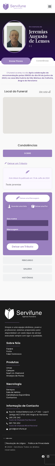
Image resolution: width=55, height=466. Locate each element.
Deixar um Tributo (22, 246)
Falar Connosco (14, 354)
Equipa (9, 348)
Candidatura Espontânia (18, 395)
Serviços (10, 389)
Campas (10, 370)
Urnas (9, 368)
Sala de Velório (13, 392)
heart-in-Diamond (15, 373)
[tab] (27, 153)
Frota (9, 351)
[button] (49, 6)
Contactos (11, 397)
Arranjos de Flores (15, 375)
